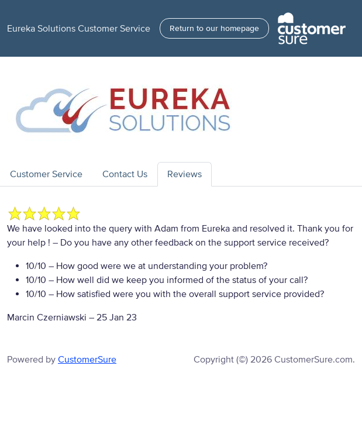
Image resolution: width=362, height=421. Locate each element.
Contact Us (124, 174)
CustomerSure (87, 359)
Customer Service (46, 174)
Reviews (184, 174)
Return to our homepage (214, 28)
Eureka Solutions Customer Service (78, 28)
